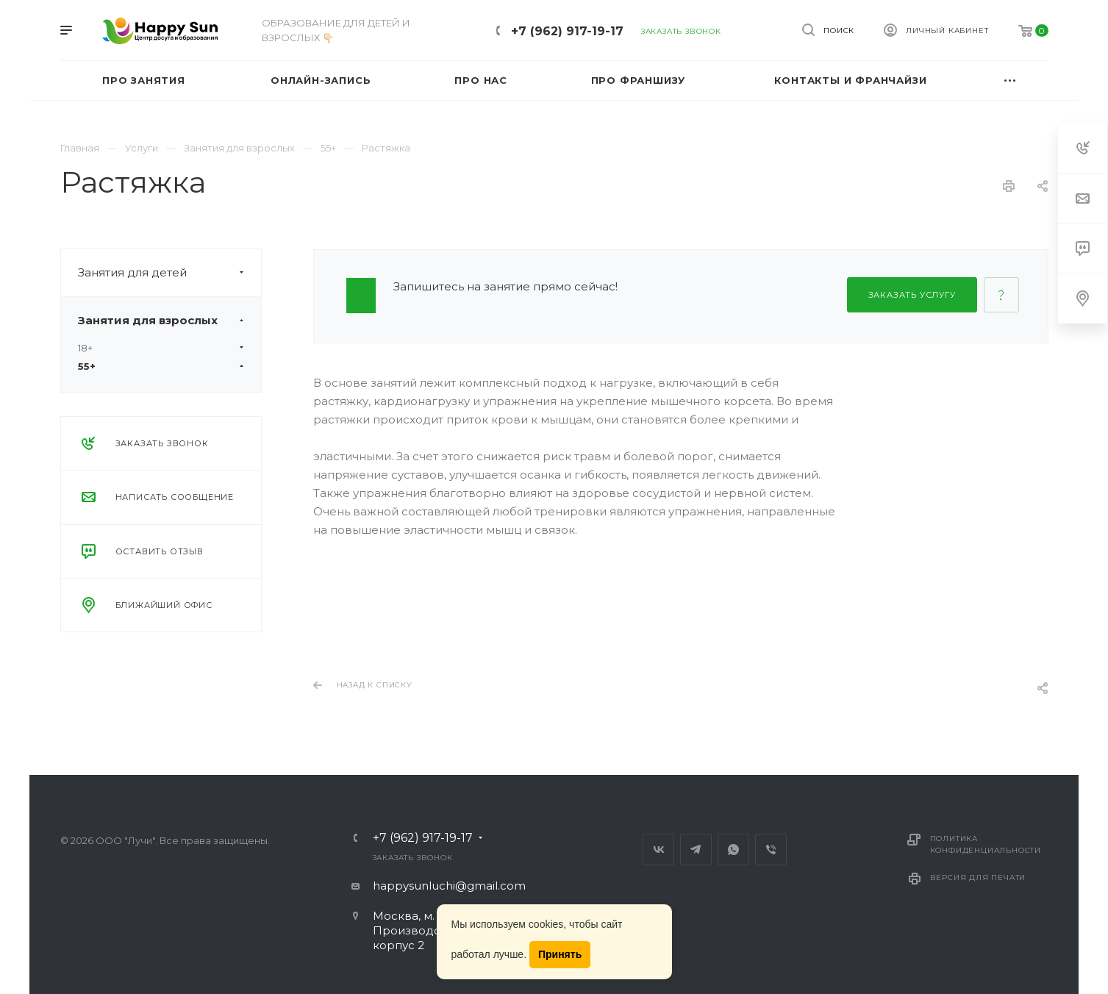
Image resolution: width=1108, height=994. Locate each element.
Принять (560, 954)
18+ (161, 347)
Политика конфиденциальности (985, 844)
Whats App (733, 849)
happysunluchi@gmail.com (449, 886)
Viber (771, 849)
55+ (161, 366)
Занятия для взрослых (169, 320)
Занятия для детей (169, 272)
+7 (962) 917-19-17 (567, 31)
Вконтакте (658, 849)
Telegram (696, 849)
